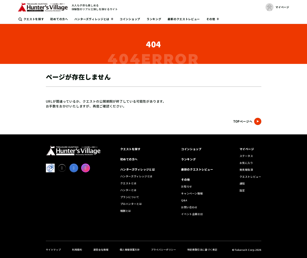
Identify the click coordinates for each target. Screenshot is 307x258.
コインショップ (130, 19)
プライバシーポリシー (163, 249)
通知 (242, 183)
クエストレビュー (250, 177)
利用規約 (77, 249)
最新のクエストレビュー (184, 19)
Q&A (184, 200)
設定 (242, 190)
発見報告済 (246, 170)
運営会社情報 (101, 249)
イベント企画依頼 (192, 214)
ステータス (246, 156)
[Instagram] (85, 168)
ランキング (154, 19)
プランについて (129, 197)
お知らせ (186, 186)
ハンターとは (128, 190)
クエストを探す (34, 19)
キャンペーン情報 (192, 193)
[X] (62, 168)
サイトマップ (53, 249)
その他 (210, 19)
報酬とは (125, 211)
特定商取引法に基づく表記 (202, 249)
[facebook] (73, 168)
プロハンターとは (131, 204)
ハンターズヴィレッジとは (91, 19)
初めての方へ (59, 19)
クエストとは (128, 183)
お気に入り (246, 163)
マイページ (247, 149)
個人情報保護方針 (130, 249)
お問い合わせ (189, 207)
